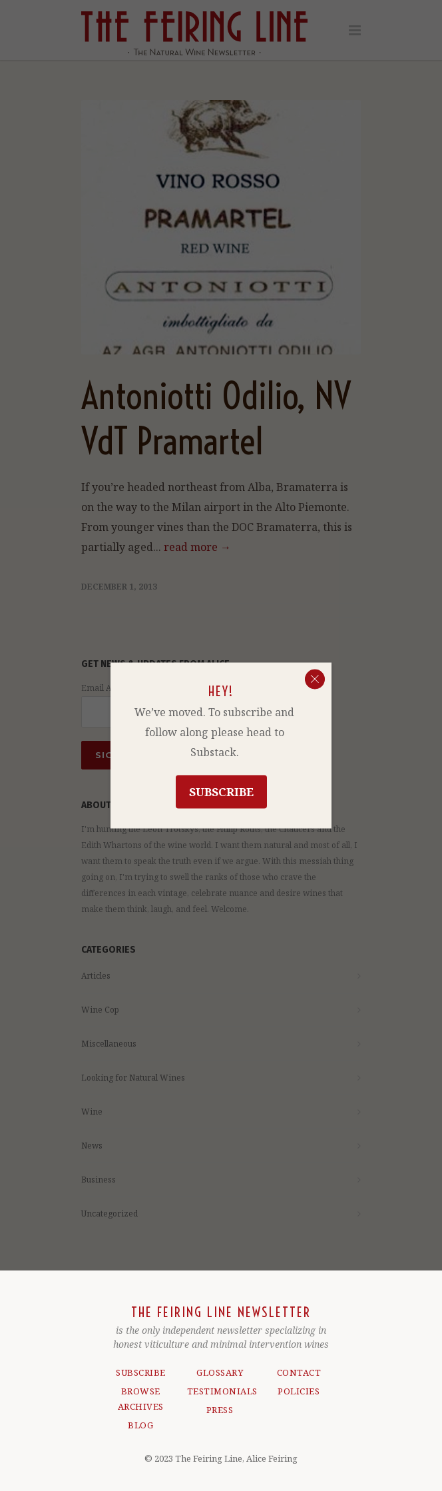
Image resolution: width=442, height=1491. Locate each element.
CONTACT (299, 1372)
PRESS (220, 1410)
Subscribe (221, 791)
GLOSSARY (219, 1372)
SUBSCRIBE (141, 1372)
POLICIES (299, 1391)
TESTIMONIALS (220, 1391)
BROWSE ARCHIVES (141, 1398)
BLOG (140, 1425)
